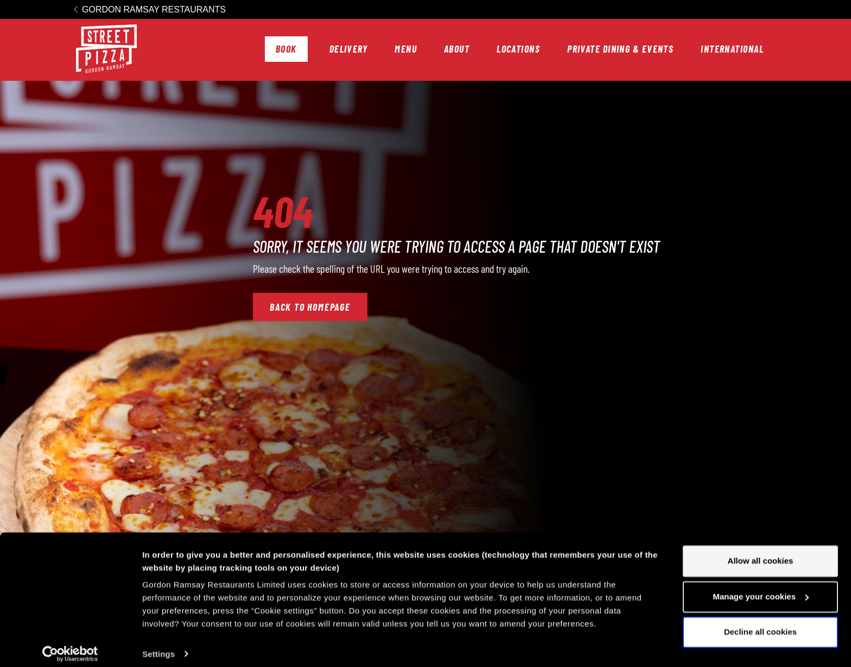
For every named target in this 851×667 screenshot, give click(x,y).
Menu (406, 49)
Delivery (348, 49)
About (456, 49)
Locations (518, 49)
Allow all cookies (760, 552)
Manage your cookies (761, 588)
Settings (158, 645)
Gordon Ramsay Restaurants (154, 9)
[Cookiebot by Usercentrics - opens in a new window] (70, 646)
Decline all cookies (760, 623)
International (732, 49)
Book (286, 49)
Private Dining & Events (620, 49)
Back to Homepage (310, 307)
